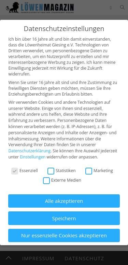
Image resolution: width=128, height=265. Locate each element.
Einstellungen (32, 157)
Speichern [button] (64, 218)
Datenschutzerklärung (29, 151)
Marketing (99, 170)
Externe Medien (62, 180)
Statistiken (61, 170)
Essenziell (24, 170)
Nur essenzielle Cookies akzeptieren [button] (64, 235)
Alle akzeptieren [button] (64, 200)
